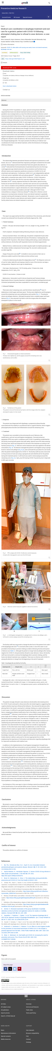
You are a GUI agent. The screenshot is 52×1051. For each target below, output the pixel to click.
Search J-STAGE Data (8, 1016)
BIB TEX (6, 78)
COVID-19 (9, 47)
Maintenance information (8, 1033)
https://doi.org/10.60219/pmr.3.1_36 (14, 59)
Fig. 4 (10, 447)
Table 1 (12, 651)
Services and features (32, 1007)
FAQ (27, 1036)
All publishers (5, 1010)
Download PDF (9, 68)
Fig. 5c (13, 458)
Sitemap (28, 1042)
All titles (3, 1004)
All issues (17, 17)
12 (22, 761)
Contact (28, 1039)
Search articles (5, 1013)
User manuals (30, 1030)
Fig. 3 (14, 445)
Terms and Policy (31, 1013)
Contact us (6, 90)
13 (11, 765)
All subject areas (6, 1007)
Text (6, 83)
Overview (28, 1004)
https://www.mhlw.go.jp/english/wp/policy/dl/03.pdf (20, 898)
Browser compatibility (32, 1033)
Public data (29, 1010)
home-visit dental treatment (39, 47)
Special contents (6, 1036)
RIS (5, 73)
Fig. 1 (38, 294)
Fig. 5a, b (21, 450)
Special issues (27, 17)
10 (10, 714)
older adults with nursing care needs (22, 47)
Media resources (6, 1039)
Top (26, 996)
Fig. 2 (8, 298)
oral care (9, 49)
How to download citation (9, 86)
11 (8, 759)
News (2, 1030)
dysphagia (3, 49)
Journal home (6, 17)
